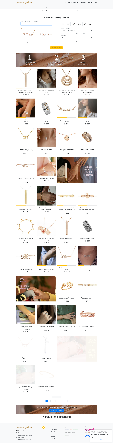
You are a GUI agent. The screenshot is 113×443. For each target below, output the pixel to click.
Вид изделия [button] (56, 10)
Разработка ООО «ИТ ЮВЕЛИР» (24, 439)
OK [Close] (101, 439)
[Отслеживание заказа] (83, 2)
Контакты (53, 436)
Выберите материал (65, 28)
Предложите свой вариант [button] (56, 410)
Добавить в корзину (56, 47)
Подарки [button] (48, 10)
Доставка (53, 434)
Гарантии (53, 431)
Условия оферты (20, 437)
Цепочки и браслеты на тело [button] (72, 7)
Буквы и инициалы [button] (57, 7)
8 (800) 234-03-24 (70, 2)
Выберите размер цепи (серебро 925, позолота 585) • (74, 34)
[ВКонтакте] (43, 427)
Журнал (53, 438)
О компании (54, 429)
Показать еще (56, 397)
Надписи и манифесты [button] (44, 7)
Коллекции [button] (64, 10)
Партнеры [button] (79, 10)
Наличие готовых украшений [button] (36, 10)
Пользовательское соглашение (24, 435)
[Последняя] (66, 401)
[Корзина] (93, 2)
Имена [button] (33, 7)
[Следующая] (64, 401)
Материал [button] (72, 10)
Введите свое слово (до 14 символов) (29, 21)
